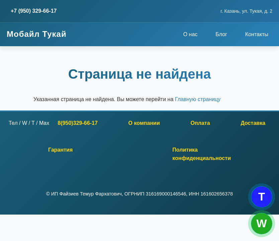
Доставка (253, 123)
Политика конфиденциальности (201, 154)
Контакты (256, 34)
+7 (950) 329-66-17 (34, 11)
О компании (144, 123)
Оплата (200, 123)
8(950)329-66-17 (78, 123)
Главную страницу (197, 99)
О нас (190, 34)
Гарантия (60, 150)
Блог (221, 34)
